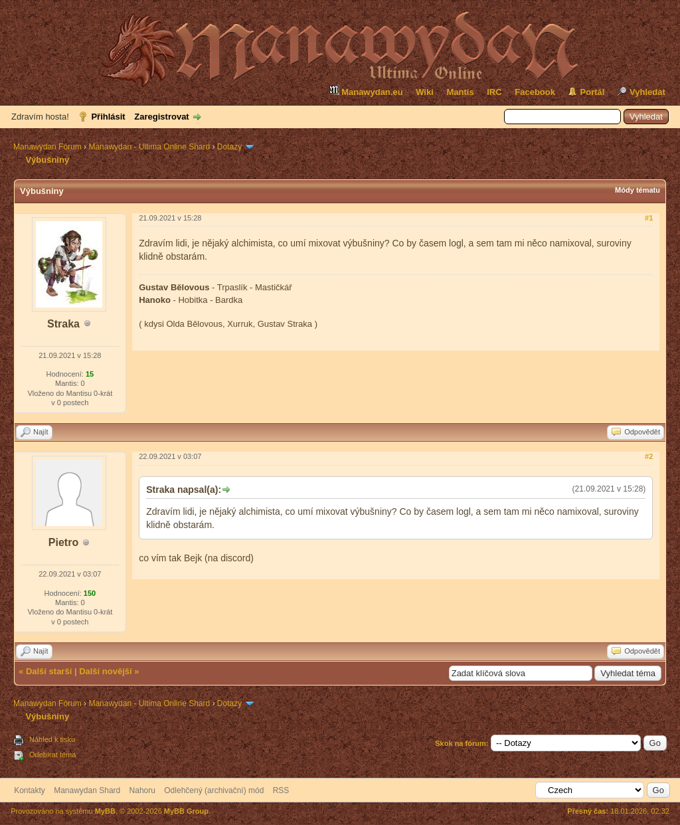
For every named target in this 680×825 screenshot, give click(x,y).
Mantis (459, 92)
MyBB (105, 811)
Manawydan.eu (366, 90)
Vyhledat (647, 92)
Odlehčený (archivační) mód (214, 790)
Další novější (105, 671)
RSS (281, 790)
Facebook (535, 92)
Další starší (49, 671)
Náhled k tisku (52, 739)
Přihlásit (108, 117)
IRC (494, 92)
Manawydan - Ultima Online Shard (149, 146)
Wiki (425, 92)
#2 (649, 456)
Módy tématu (637, 190)
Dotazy (229, 146)
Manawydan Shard (87, 790)
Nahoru (142, 790)
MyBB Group (186, 811)
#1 (649, 218)
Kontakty (29, 790)
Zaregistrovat (161, 117)
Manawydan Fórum (47, 146)
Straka (63, 323)
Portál (592, 92)
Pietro (63, 542)
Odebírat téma (52, 755)
